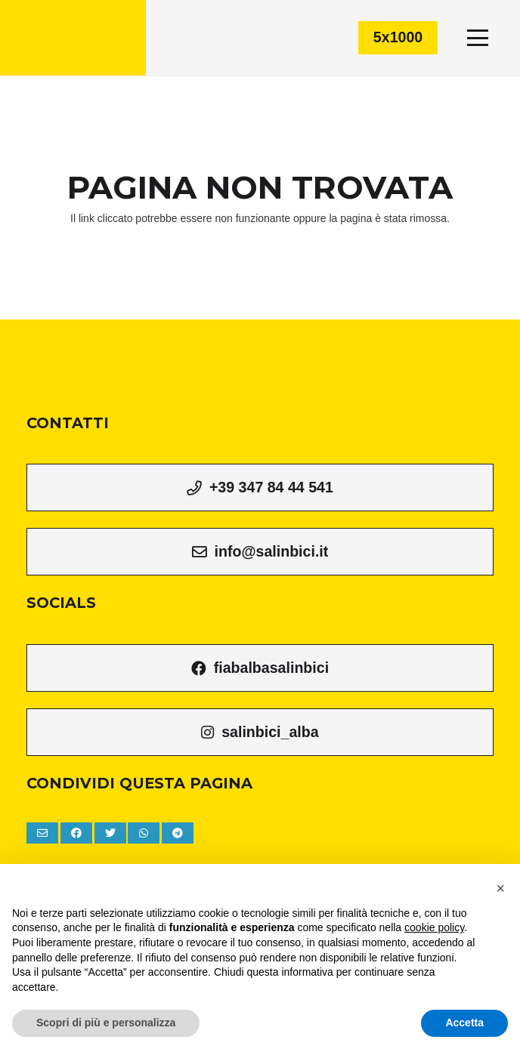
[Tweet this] (110, 833)
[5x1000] (398, 37)
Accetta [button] (464, 1023)
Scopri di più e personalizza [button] (105, 1023)
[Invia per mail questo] (42, 833)
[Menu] (478, 37)
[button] (500, 888)
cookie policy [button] (434, 927)
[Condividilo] (76, 833)
